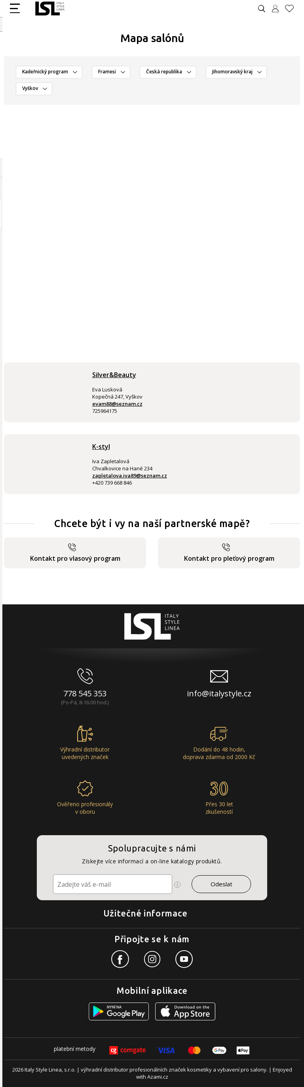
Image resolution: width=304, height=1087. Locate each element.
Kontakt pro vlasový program (75, 553)
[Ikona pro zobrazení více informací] (177, 885)
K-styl (101, 446)
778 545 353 (84, 693)
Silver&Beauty (114, 374)
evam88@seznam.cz (117, 403)
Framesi (107, 71)
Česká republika (164, 71)
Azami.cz (157, 1076)
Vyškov (30, 88)
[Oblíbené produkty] (292, 8)
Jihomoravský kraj (232, 71)
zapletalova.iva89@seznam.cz (129, 475)
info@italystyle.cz (219, 693)
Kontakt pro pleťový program (229, 553)
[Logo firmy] (50, 8)
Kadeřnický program (45, 71)
